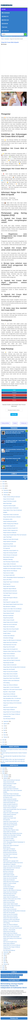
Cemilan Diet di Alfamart (8, 635)
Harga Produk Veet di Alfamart (10, 696)
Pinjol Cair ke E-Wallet (8, 573)
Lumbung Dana (6, 716)
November (5, 492)
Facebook (14, 392)
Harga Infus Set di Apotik (9, 669)
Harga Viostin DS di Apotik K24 (10, 649)
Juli (4, 725)
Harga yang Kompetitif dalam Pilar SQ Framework (14, 534)
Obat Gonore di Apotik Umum (10, 707)
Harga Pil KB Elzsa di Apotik (9, 501)
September (6, 721)
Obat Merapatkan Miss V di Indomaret (12, 698)
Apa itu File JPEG (7, 579)
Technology (5, 30)
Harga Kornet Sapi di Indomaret (10, 676)
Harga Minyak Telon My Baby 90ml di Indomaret (14, 667)
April (4, 732)
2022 (3, 739)
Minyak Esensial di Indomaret (10, 590)
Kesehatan (5, 23)
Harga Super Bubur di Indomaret (10, 508)
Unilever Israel (6, 595)
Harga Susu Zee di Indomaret (10, 624)
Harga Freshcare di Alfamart (9, 532)
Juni (4, 728)
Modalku (5, 512)
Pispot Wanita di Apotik (8, 613)
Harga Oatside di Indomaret (9, 541)
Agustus (5, 723)
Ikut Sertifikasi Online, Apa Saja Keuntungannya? (13, 759)
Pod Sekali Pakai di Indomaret (10, 593)
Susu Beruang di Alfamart (9, 718)
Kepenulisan (5, 20)
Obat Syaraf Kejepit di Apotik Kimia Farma (13, 604)
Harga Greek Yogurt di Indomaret (11, 581)
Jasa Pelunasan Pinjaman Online (11, 561)
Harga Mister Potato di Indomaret (11, 514)
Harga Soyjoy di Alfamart (9, 709)
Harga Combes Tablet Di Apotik (10, 658)
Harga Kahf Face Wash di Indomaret (11, 660)
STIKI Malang (6, 682)
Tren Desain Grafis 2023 (9, 575)
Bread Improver (6, 584)
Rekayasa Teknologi (8, 559)
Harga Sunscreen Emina (9, 655)
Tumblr (14, 397)
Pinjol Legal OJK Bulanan (9, 586)
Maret (4, 734)
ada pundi (5, 599)
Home (3, 9)
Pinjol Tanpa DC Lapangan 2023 (10, 602)
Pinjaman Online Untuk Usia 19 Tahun (12, 651)
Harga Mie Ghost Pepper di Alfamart (11, 714)
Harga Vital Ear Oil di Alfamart (10, 570)
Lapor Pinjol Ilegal (7, 537)
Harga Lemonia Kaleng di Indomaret (11, 496)
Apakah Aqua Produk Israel (9, 546)
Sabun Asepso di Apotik (8, 620)
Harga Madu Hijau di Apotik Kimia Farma (12, 566)
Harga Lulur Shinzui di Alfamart (10, 685)
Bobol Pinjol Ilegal (7, 503)
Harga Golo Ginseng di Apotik (10, 552)
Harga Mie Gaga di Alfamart (9, 588)
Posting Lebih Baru (5, 423)
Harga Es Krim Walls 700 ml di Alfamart (12, 608)
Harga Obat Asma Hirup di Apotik (11, 629)
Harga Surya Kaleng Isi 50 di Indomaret (12, 703)
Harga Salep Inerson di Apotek (10, 673)
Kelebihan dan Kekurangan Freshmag (12, 568)
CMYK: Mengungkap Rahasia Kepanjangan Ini (14, 577)
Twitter (14, 390)
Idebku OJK (8, 466)
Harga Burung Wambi (8, 617)
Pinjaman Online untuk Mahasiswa (11, 680)
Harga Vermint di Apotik (8, 499)
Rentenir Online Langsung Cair (10, 530)
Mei (4, 730)
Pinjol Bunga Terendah (8, 662)
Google (14, 395)
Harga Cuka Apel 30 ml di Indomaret (11, 611)
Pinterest (14, 400)
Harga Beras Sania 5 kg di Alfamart (11, 678)
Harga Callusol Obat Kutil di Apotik (11, 700)
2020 (3, 744)
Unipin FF (5, 705)
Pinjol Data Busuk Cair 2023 (9, 644)
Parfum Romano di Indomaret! (10, 555)
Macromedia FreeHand (8, 557)
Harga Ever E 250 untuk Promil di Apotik (12, 689)
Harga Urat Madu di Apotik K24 (10, 528)
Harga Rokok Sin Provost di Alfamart (11, 712)
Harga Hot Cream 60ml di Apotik (10, 539)
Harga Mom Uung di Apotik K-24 (10, 550)
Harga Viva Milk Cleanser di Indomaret (12, 640)
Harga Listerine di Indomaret (9, 664)
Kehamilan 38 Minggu (8, 637)
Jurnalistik (5, 16)
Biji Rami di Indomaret (8, 615)
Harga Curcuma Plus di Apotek (10, 671)
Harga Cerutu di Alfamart (9, 653)
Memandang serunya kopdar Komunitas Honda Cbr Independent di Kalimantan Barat (14, 986)
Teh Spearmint (6, 548)
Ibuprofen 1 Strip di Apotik (9, 691)
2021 (3, 742)
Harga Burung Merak (8, 543)
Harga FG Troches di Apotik (9, 631)
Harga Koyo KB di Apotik (9, 646)
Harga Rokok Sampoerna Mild (13, 458)
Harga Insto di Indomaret (9, 626)
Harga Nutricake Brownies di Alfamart (12, 516)
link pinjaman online (7, 519)
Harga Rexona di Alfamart (9, 694)
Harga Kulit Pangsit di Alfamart (10, 597)
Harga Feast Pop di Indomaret (10, 642)
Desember (5, 490)
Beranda (15, 423)
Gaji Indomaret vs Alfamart (9, 606)
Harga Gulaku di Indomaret (9, 564)
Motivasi (4, 27)
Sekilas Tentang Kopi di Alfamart (10, 523)
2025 (3, 483)
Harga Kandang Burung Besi (10, 521)
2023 (3, 488)
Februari (5, 737)
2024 (3, 486)
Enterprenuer (6, 13)
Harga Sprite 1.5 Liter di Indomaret (11, 687)
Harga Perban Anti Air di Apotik (10, 622)
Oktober (5, 494)
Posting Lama (23, 423)
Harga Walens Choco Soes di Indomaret (12, 510)
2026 (3, 481)
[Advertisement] (14, 60)
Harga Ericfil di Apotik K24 (9, 525)
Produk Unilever (7, 633)
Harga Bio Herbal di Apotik (9, 505)
